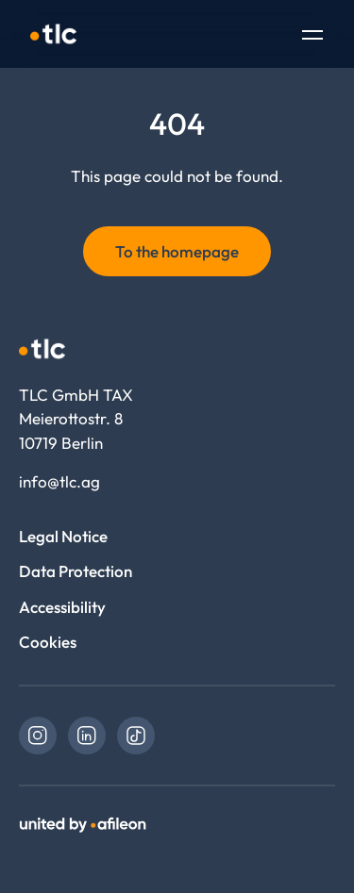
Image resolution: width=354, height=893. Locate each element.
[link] (38, 735)
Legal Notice (63, 536)
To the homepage (177, 251)
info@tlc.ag (59, 481)
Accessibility (62, 607)
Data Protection (75, 571)
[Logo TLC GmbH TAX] (53, 34)
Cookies (47, 642)
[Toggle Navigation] (312, 37)
